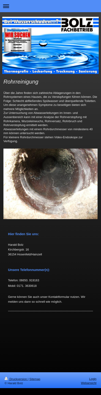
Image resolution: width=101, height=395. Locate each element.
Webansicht (88, 383)
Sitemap (34, 379)
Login (92, 379)
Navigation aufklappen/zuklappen (50, 6)
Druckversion (16, 379)
